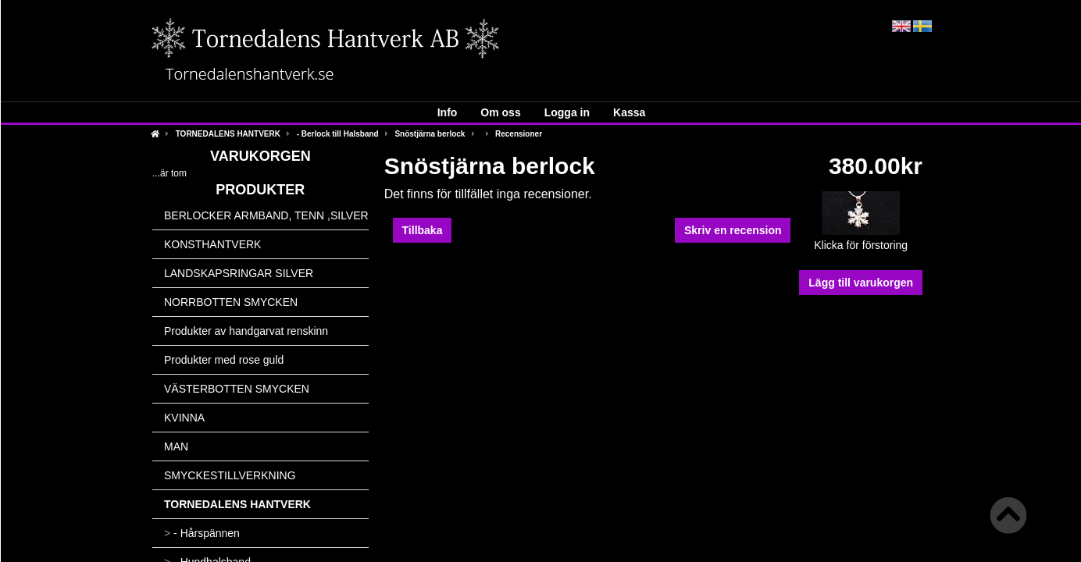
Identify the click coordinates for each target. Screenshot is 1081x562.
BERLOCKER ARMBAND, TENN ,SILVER (266, 215)
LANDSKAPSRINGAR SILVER (238, 273)
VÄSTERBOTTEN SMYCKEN (236, 388)
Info (447, 112)
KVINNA (184, 417)
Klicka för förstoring (861, 240)
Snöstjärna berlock (429, 134)
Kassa (629, 112)
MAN (176, 446)
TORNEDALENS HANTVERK (228, 134)
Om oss (500, 112)
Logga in (567, 112)
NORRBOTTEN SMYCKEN (231, 302)
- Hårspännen (202, 533)
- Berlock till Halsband (338, 134)
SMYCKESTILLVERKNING (230, 475)
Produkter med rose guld (224, 360)
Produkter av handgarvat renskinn (246, 331)
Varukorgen (260, 156)
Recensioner (518, 134)
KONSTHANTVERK (212, 244)
